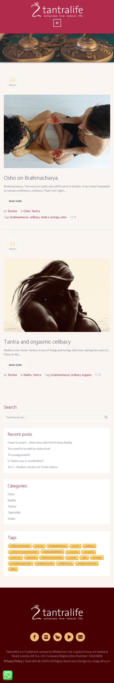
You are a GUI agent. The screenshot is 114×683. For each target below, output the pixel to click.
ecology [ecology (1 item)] (72, 557)
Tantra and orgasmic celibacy (37, 342)
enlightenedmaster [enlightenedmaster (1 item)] (21, 563)
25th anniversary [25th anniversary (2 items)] (20, 545)
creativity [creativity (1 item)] (73, 551)
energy (54, 217)
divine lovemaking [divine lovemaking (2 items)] (52, 557)
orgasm (86, 374)
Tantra (36, 211)
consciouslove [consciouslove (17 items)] (53, 551)
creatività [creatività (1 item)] (89, 551)
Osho (26, 211)
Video (11, 518)
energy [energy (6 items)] (97, 557)
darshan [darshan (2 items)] (31, 557)
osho (63, 217)
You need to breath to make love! (29, 448)
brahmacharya (19, 217)
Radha (27, 374)
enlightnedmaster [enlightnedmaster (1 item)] (87, 563)
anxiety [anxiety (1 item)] (39, 545)
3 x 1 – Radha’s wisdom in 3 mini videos (33, 467)
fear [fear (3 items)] (13, 568)
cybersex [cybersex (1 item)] (16, 557)
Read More (15, 201)
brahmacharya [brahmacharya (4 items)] (57, 545)
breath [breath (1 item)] (75, 545)
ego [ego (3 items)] (84, 557)
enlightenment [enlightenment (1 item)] (45, 563)
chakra (45, 217)
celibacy (35, 217)
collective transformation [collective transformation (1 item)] (24, 551)
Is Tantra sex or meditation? (26, 461)
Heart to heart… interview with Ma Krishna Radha (40, 442)
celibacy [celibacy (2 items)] (89, 545)
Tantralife (14, 512)
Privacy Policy (13, 661)
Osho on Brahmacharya (31, 178)
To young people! (19, 454)
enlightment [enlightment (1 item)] (65, 563)
